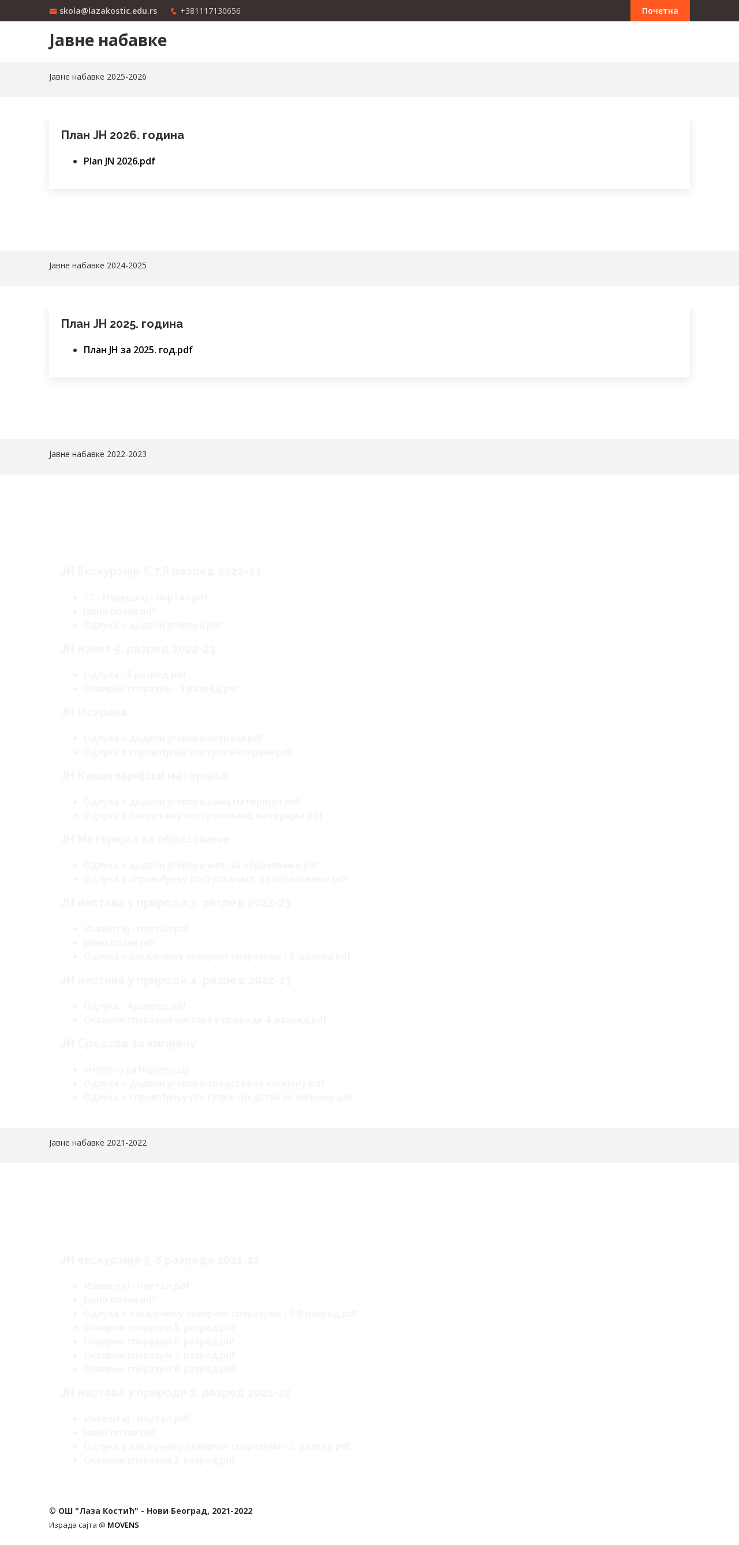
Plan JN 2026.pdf (119, 160)
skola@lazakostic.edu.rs (108, 10)
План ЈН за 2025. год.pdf (138, 348)
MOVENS (123, 1525)
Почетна (660, 10)
